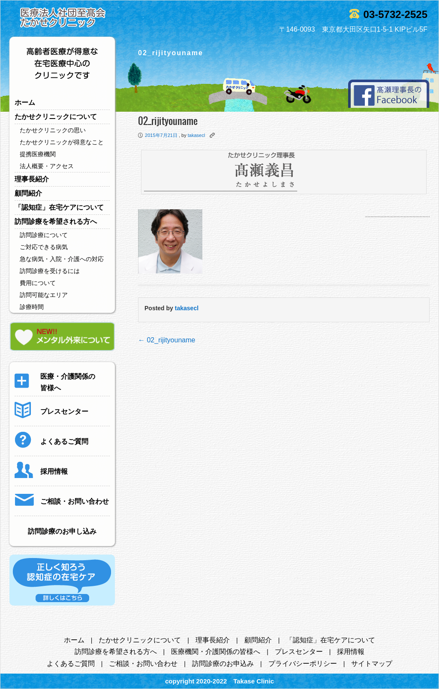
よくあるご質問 (71, 663)
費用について (38, 282)
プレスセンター (299, 651)
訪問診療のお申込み (223, 663)
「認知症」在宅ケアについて (59, 207)
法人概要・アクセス (47, 166)
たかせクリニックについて (56, 116)
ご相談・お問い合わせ (143, 663)
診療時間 (32, 306)
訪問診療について (44, 235)
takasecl (196, 135)
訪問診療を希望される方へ (56, 221)
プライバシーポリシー (302, 663)
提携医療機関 (38, 154)
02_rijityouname (166, 340)
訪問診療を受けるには (50, 270)
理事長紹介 (32, 179)
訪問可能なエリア (44, 294)
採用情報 (350, 651)
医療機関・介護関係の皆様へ (215, 651)
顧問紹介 (28, 193)
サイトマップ (371, 663)
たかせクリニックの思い (53, 130)
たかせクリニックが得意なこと (62, 142)
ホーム (25, 102)
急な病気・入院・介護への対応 (62, 258)
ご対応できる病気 (44, 247)
